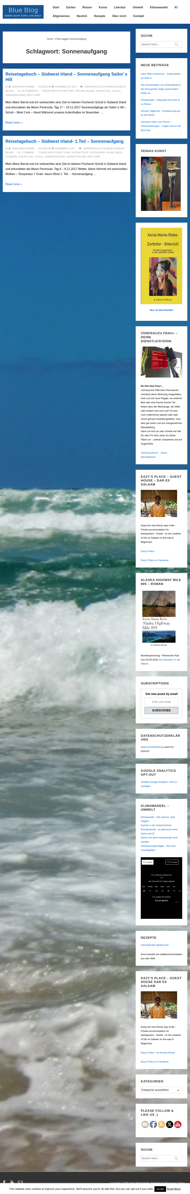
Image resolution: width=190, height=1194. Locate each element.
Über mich (119, 16)
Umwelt (138, 7)
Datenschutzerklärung (152, 747)
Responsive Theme (174, 1183)
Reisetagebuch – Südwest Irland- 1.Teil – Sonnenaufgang (64, 141)
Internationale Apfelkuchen (155, 945)
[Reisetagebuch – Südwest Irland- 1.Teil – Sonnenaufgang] (65, 148)
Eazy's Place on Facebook (155, 560)
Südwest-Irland (76, 156)
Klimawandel (159, 7)
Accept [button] (160, 1189)
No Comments (29, 91)
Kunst (103, 7)
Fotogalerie (97, 152)
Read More (174, 1188)
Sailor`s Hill (103, 91)
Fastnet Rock (66, 91)
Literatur (120, 7)
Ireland (80, 91)
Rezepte (99, 16)
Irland (90, 91)
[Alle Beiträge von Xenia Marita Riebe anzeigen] (22, 87)
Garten (71, 7)
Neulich (82, 16)
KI (176, 7)
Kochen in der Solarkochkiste (156, 825)
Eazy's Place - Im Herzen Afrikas (158, 1052)
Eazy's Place (147, 551)
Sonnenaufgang (15, 95)
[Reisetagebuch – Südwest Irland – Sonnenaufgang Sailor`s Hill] (65, 87)
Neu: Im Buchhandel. (161, 310)
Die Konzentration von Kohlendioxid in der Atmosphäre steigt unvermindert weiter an (161, 89)
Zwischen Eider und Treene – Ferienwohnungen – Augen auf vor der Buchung (161, 126)
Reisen (87, 7)
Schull (116, 91)
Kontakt (138, 16)
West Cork (33, 95)
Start (56, 7)
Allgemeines (61, 16)
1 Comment (27, 152)
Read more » (13, 122)
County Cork (62, 152)
